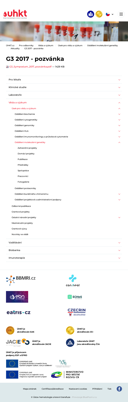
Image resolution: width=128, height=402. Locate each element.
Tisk (109, 389)
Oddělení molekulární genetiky (102, 45)
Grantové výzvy (19, 228)
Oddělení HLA (21, 131)
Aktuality (15, 48)
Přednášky (23, 165)
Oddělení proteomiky (25, 188)
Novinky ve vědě (20, 234)
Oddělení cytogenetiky (26, 119)
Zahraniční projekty (27, 148)
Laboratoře (15, 94)
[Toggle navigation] (121, 14)
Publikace (23, 159)
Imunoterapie (17, 257)
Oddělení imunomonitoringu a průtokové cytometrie (41, 136)
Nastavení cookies (78, 389)
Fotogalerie (23, 182)
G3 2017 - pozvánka (33, 48)
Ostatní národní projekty (24, 217)
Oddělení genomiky (24, 125)
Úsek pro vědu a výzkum (70, 45)
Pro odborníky (26, 45)
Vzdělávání (15, 242)
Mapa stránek (29, 389)
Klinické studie (17, 87)
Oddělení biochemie (25, 114)
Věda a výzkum (45, 45)
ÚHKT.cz (10, 45)
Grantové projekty (21, 211)
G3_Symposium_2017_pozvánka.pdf (29, 66)
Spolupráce (23, 170)
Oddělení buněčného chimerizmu (31, 194)
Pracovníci (23, 176)
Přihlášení (97, 389)
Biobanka (14, 250)
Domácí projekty (26, 153)
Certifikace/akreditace (53, 389)
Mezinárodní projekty (22, 223)
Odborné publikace (21, 206)
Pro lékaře (15, 79)
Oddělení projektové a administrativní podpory (38, 199)
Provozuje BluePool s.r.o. (84, 397)
